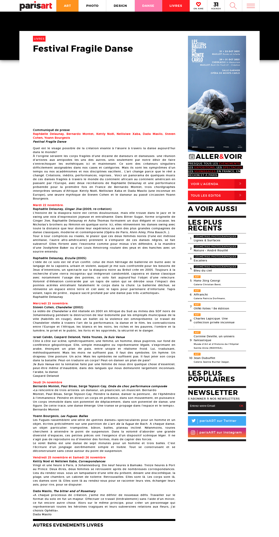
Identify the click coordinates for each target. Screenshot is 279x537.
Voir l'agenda (218, 184)
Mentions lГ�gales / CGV (140, 530)
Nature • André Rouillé (211, 250)
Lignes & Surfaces (207, 240)
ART (67, 6)
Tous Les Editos (218, 195)
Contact (234, 517)
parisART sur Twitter (212, 421)
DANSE (148, 6)
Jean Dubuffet (204, 358)
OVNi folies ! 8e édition (211, 308)
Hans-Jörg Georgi (207, 280)
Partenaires (170, 517)
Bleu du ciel (203, 270)
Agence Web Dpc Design (200, 530)
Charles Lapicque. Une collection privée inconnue (214, 320)
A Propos (52, 517)
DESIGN (120, 6)
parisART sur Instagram (216, 432)
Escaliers (200, 260)
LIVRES (176, 6)
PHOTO (92, 6)
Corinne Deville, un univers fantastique (214, 338)
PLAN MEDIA (109, 517)
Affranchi (201, 294)
